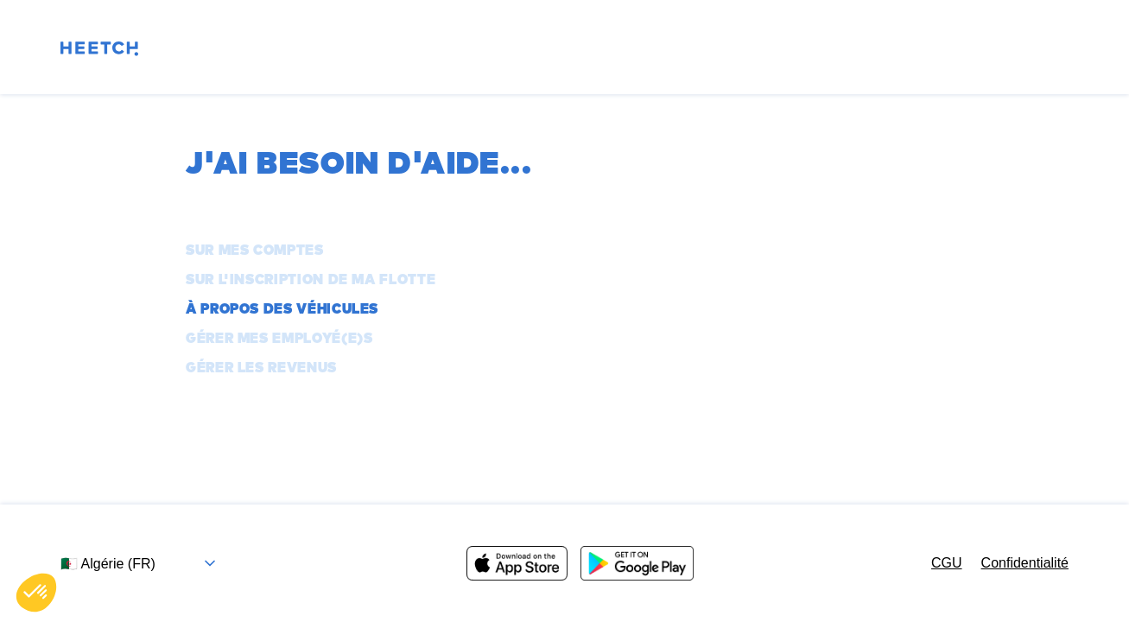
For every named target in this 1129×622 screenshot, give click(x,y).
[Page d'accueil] (99, 51)
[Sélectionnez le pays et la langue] (144, 563)
